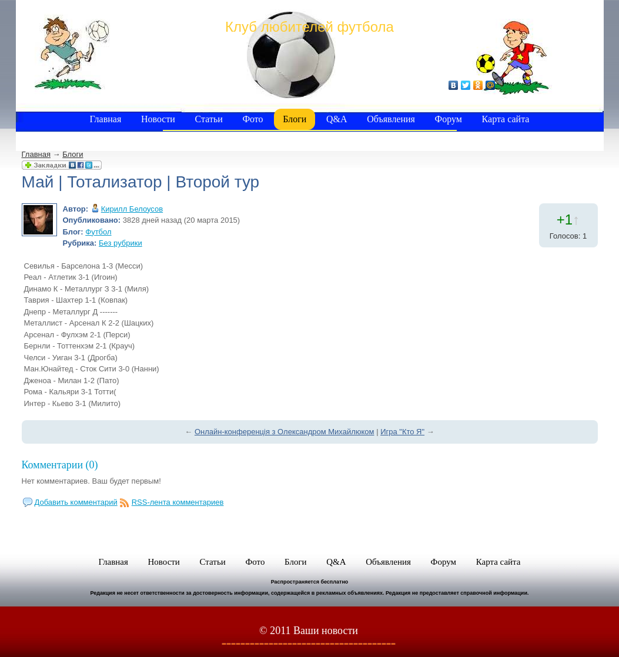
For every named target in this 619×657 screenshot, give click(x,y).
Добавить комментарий (76, 502)
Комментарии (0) (60, 465)
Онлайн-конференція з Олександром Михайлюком (284, 431)
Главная (36, 154)
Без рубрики (120, 243)
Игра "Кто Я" (402, 431)
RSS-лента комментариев (178, 502)
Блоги (72, 154)
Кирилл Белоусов (132, 209)
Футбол (98, 231)
